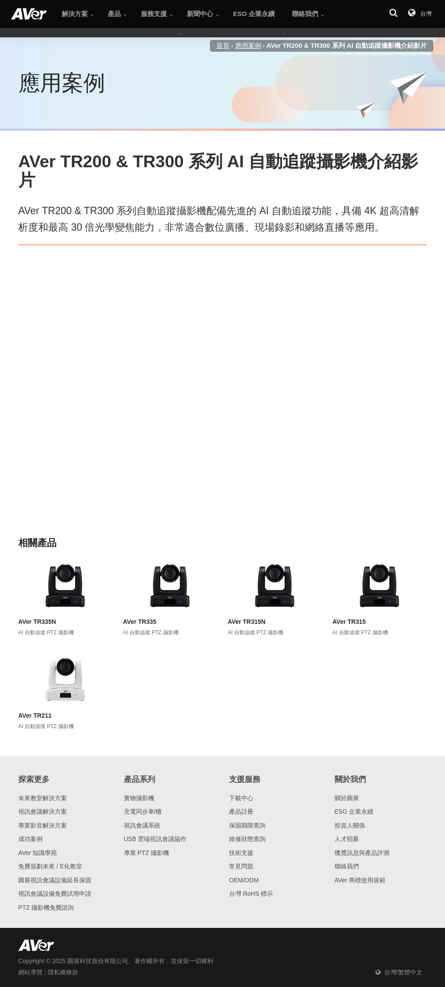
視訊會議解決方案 (42, 811)
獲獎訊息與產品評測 (362, 852)
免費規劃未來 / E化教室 (50, 866)
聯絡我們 (347, 866)
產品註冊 (241, 811)
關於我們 (350, 779)
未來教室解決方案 (42, 798)
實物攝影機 (139, 798)
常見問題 (241, 866)
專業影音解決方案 (42, 825)
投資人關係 (350, 825)
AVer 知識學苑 (37, 852)
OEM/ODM (244, 880)
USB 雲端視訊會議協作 (155, 838)
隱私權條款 (63, 972)
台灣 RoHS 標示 (251, 893)
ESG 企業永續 (354, 811)
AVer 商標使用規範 (360, 880)
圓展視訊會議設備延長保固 (54, 880)
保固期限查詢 (247, 825)
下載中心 (241, 798)
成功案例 (30, 838)
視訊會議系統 (142, 825)
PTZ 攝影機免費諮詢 (46, 907)
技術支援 (241, 852)
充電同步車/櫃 (143, 811)
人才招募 (347, 838)
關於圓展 (347, 798)
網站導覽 (30, 972)
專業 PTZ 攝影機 (146, 852)
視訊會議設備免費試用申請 (54, 893)
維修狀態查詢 (247, 838)
